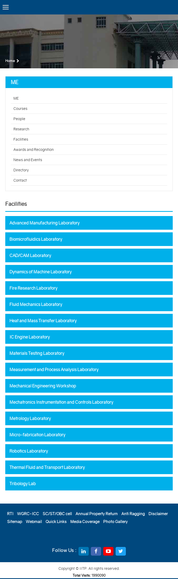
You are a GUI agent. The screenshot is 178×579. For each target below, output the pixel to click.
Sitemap (14, 521)
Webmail (34, 521)
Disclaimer (158, 513)
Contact (20, 180)
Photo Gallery (115, 521)
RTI (10, 513)
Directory (21, 170)
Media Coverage (85, 521)
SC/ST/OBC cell (57, 513)
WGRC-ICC (28, 513)
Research (21, 129)
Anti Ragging (133, 513)
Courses (20, 108)
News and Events (27, 159)
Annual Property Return (97, 513)
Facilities (20, 139)
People (19, 118)
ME (16, 98)
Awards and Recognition (33, 149)
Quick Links (56, 521)
